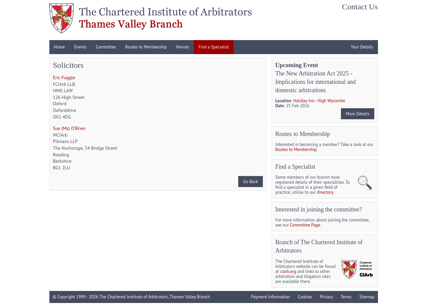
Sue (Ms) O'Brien (69, 128)
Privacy (326, 297)
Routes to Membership (145, 47)
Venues (182, 47)
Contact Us (360, 6)
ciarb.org (288, 271)
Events (80, 47)
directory (325, 192)
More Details (357, 114)
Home (59, 47)
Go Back (250, 181)
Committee (106, 47)
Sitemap (366, 297)
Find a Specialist (213, 47)
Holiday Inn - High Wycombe (319, 101)
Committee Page (305, 225)
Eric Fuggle (64, 77)
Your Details (362, 47)
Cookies (305, 297)
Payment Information (270, 297)
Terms (346, 297)
